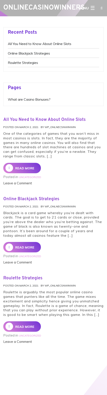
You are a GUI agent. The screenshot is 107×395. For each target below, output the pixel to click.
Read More (19, 168)
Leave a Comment (17, 183)
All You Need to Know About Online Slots (39, 44)
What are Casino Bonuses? (29, 99)
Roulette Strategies (23, 62)
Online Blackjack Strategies (29, 53)
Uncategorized (30, 177)
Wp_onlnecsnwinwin (60, 127)
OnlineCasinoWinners (44, 7)
